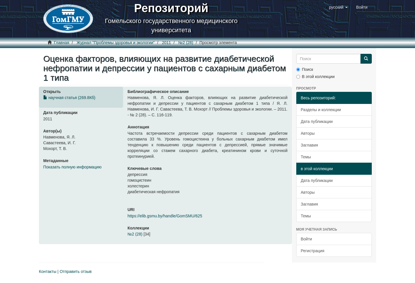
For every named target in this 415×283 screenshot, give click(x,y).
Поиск (304, 69)
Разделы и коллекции (321, 109)
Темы (306, 157)
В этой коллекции (315, 76)
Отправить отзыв (76, 271)
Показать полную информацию (72, 167)
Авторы (308, 133)
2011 (166, 42)
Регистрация (313, 250)
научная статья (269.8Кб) (69, 97)
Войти (306, 239)
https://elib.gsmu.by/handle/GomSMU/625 (164, 216)
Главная (61, 42)
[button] (338, 7)
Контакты (47, 271)
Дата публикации (317, 121)
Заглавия (309, 145)
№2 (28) (185, 42)
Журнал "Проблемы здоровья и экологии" (116, 42)
